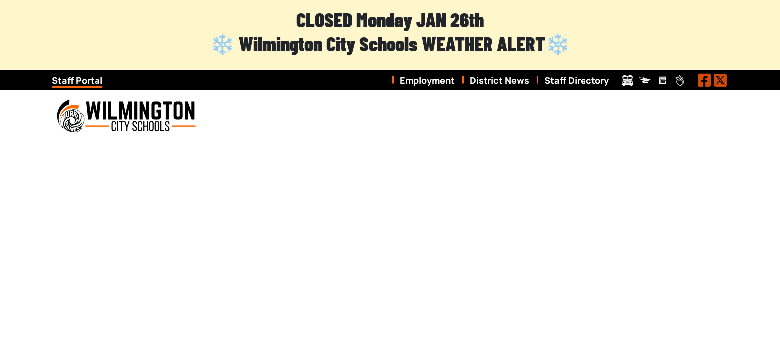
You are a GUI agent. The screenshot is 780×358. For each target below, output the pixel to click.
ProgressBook (645, 80)
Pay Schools (662, 80)
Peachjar (680, 80)
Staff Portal (77, 80)
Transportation (627, 80)
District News (499, 80)
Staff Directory (576, 80)
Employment (427, 80)
